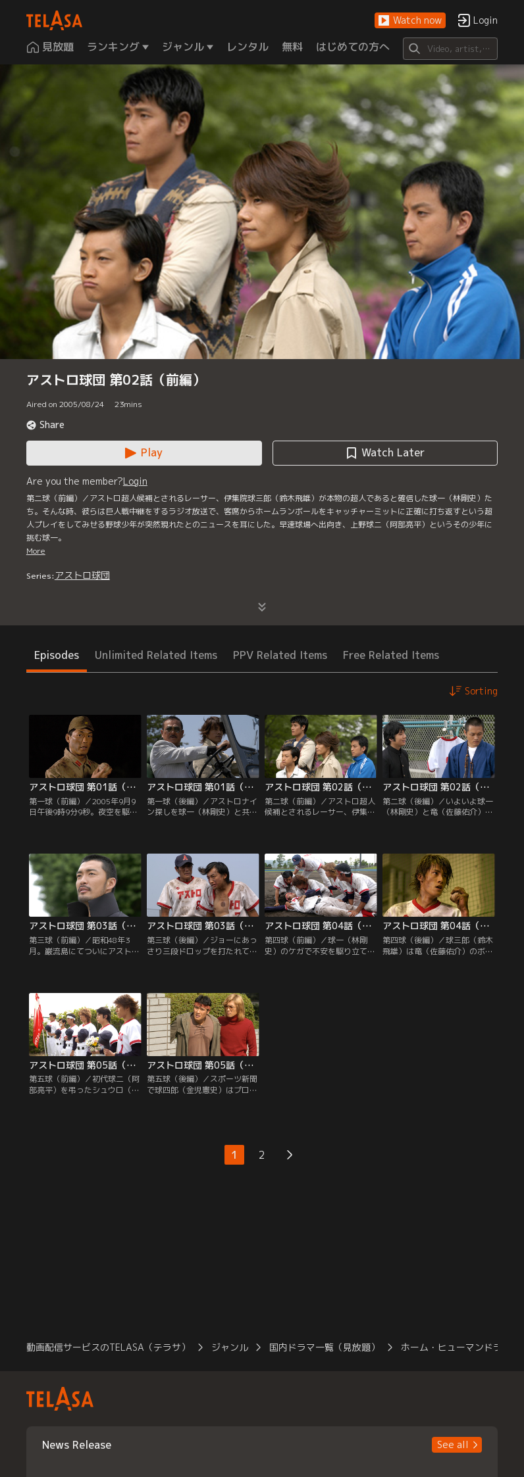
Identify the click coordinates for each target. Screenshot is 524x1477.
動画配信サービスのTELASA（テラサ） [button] (108, 1347)
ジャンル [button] (229, 1347)
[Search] (450, 48)
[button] (410, 20)
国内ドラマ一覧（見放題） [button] (324, 1347)
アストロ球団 (82, 575)
